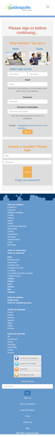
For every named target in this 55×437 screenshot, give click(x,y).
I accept (10, 125)
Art (8, 336)
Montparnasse (13, 260)
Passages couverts (15, 268)
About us (27, 398)
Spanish (10, 320)
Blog (27, 428)
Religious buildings (15, 212)
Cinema (10, 231)
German (10, 318)
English (10, 315)
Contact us (27, 422)
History (10, 342)
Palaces (10, 218)
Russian (10, 328)
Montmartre (12, 262)
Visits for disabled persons (19, 303)
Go (27, 393)
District (10, 223)
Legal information (27, 410)
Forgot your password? (27, 180)
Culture (10, 350)
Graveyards (12, 229)
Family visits (13, 300)
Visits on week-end (15, 253)
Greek (10, 326)
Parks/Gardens (13, 239)
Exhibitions (12, 207)
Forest (10, 242)
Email (27, 80)
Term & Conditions (27, 404)
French (10, 312)
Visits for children (15, 297)
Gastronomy (12, 234)
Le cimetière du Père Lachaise (20, 273)
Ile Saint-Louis (13, 265)
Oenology (11, 237)
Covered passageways (16, 226)
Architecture (12, 339)
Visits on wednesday (16, 250)
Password (27, 97)
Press (27, 416)
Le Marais (11, 270)
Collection (11, 210)
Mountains (11, 245)
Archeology (12, 347)
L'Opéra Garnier (14, 276)
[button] (15, 56)
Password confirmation (27, 107)
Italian (9, 323)
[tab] (15, 56)
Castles (10, 215)
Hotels (10, 221)
